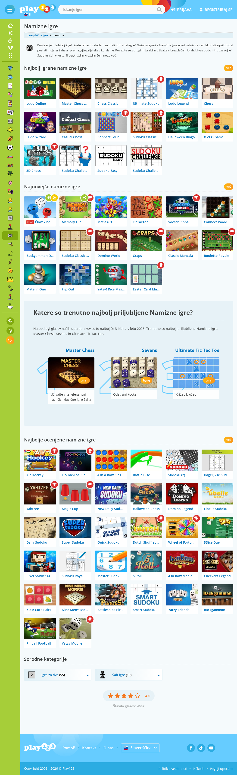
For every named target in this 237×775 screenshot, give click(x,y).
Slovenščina (137, 747)
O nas (108, 747)
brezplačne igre (38, 35)
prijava (181, 9)
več (228, 68)
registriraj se (216, 9)
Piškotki (198, 768)
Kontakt (89, 747)
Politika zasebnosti (173, 768)
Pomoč (68, 747)
